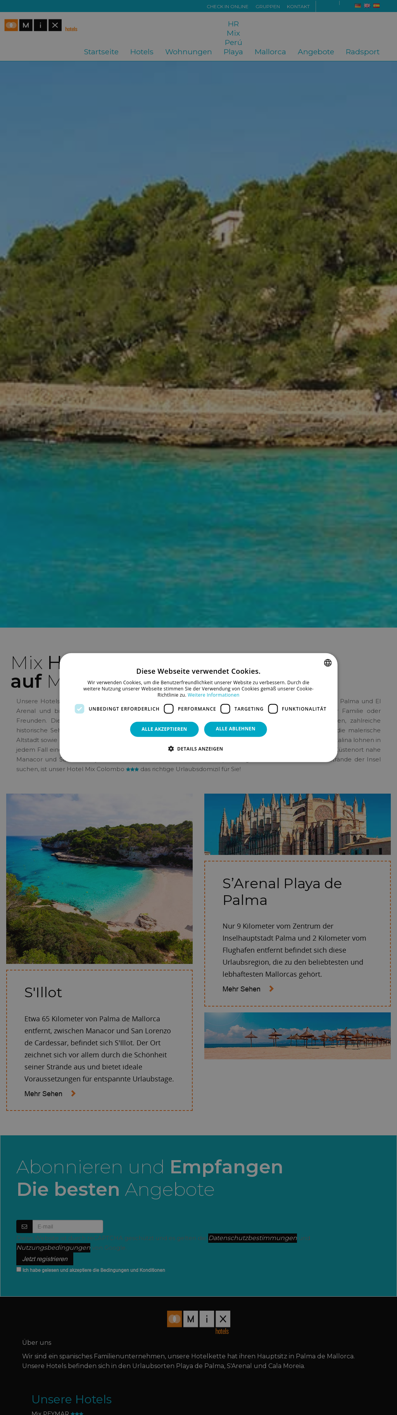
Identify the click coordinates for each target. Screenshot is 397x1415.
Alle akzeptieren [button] (164, 729)
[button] (198, 748)
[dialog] (199, 707)
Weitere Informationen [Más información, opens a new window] (214, 694)
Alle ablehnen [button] (235, 728)
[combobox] (327, 663)
